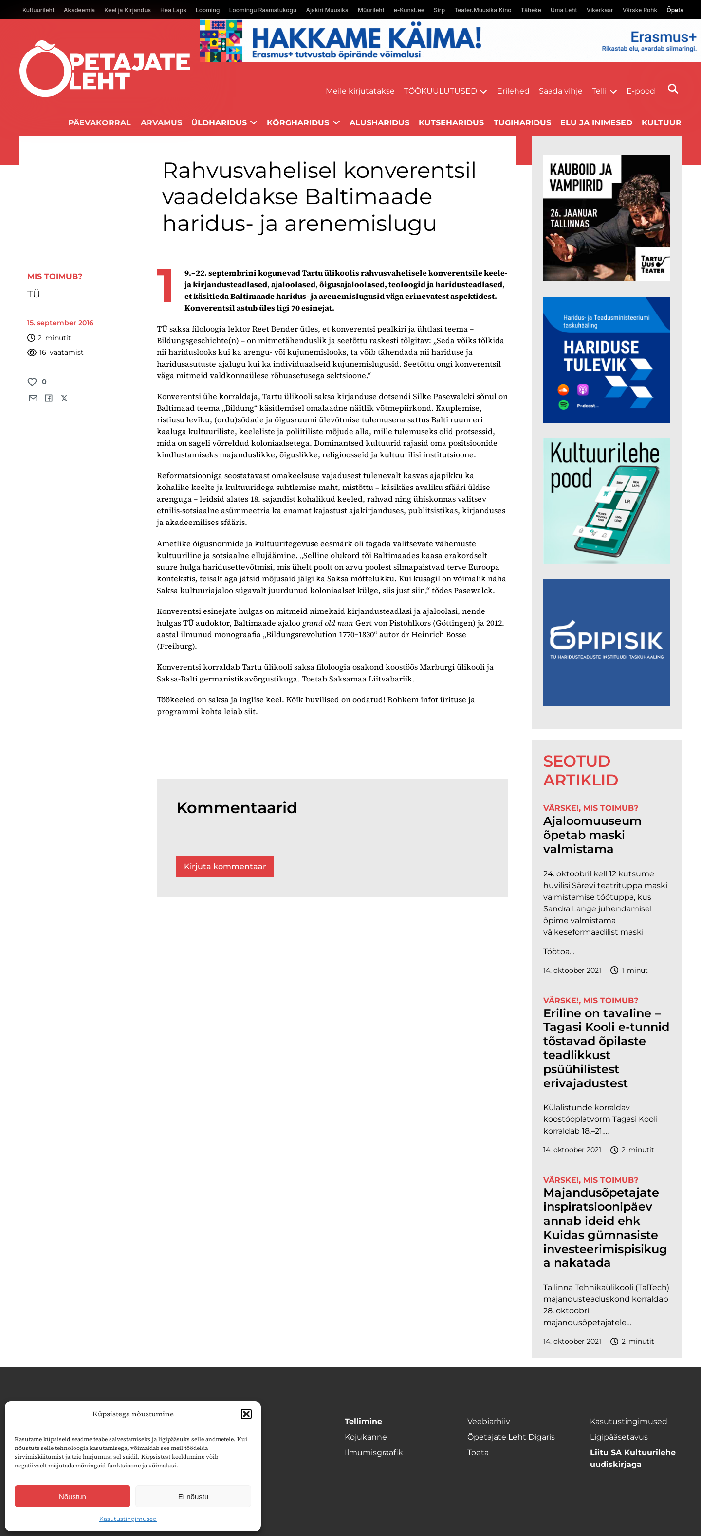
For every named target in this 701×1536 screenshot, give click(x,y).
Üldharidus (219, 122)
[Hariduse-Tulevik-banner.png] (606, 420)
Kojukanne (366, 1437)
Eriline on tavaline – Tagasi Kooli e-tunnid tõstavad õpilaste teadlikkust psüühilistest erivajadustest (606, 1048)
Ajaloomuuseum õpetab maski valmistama (592, 835)
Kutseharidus (451, 122)
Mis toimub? (54, 276)
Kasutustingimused (128, 1518)
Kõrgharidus (298, 122)
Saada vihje (561, 91)
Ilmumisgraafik (374, 1452)
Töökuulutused (440, 91)
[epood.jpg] (606, 561)
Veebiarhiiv (488, 1421)
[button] (246, 1414)
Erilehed (513, 91)
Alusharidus (379, 122)
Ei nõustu (193, 1496)
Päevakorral (99, 122)
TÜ (33, 294)
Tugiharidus (522, 122)
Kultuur (662, 122)
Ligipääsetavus (619, 1437)
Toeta (478, 1452)
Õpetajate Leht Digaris (511, 1437)
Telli (599, 91)
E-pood (641, 91)
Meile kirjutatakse (360, 91)
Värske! (561, 808)
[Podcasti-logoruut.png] (606, 703)
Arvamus (161, 122)
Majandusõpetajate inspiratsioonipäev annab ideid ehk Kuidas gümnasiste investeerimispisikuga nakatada (605, 1228)
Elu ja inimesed (596, 122)
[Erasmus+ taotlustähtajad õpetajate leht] (450, 59)
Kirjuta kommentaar (225, 866)
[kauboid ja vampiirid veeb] (606, 278)
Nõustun (72, 1496)
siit (250, 711)
